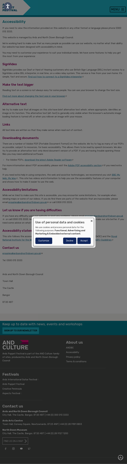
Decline (69, 240)
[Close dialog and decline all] (91, 220)
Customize (43, 240)
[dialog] (63, 232)
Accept (84, 240)
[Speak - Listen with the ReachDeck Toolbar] (8, 6)
